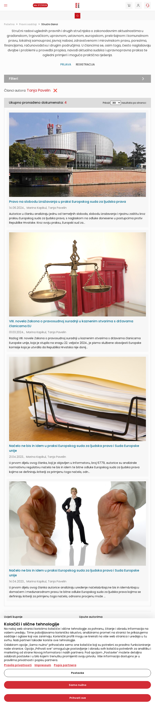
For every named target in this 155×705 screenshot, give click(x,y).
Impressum (43, 665)
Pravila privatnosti (18, 665)
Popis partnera (65, 665)
